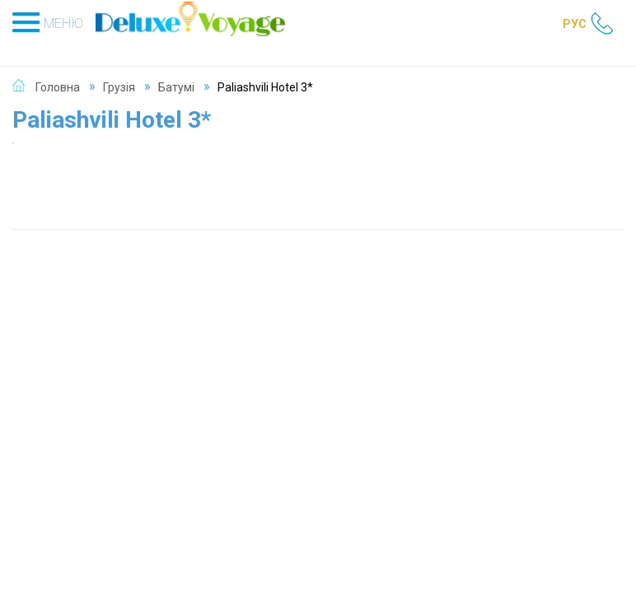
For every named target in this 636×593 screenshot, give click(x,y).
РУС (575, 23)
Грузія (119, 87)
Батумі (176, 87)
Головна (57, 87)
